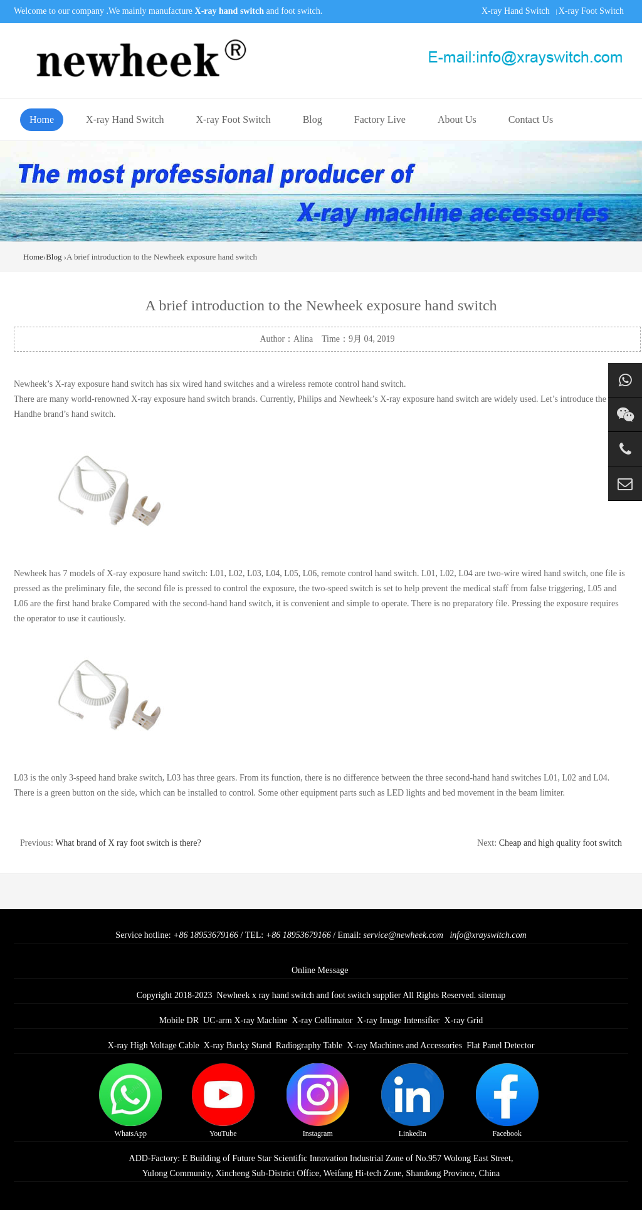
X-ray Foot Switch (591, 11)
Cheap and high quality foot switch (560, 843)
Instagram (318, 1100)
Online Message (320, 970)
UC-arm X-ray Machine (245, 1020)
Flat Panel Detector (500, 1045)
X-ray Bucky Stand (237, 1045)
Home (41, 119)
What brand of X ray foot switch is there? (128, 843)
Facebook (507, 1100)
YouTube (223, 1100)
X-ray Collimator (322, 1020)
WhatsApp (130, 1100)
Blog (312, 119)
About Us (457, 119)
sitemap (492, 995)
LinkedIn (412, 1100)
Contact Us (531, 119)
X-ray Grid (464, 1020)
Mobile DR (179, 1020)
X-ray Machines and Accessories (404, 1045)
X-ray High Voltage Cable (153, 1045)
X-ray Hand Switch (516, 11)
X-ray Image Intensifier (398, 1020)
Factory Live (380, 119)
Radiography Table (309, 1045)
